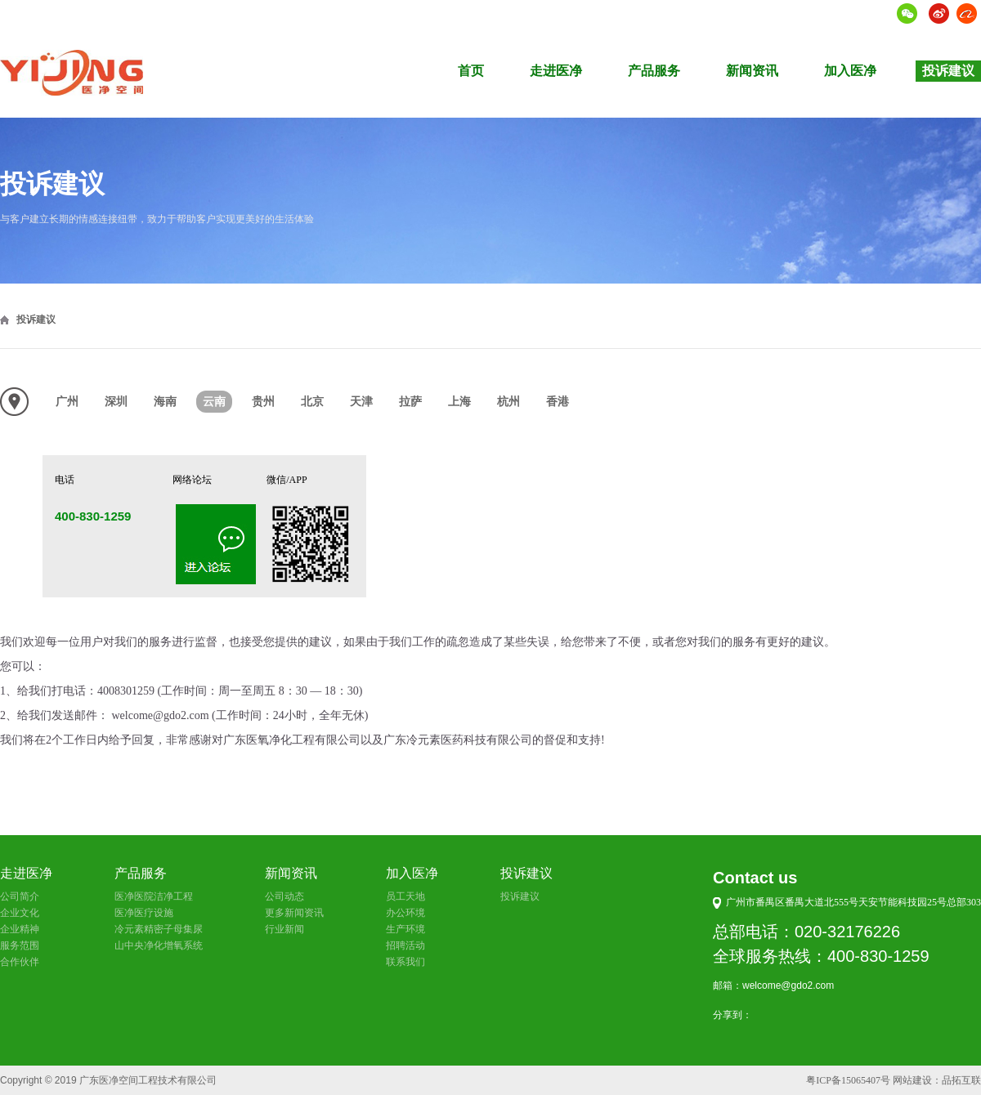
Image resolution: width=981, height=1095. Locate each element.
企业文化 (19, 912)
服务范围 (19, 945)
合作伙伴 (19, 962)
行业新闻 (284, 929)
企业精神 (19, 929)
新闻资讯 (752, 71)
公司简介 (19, 896)
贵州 (263, 402)
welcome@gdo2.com (788, 985)
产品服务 (654, 71)
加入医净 (850, 71)
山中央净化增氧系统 (158, 945)
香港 (557, 402)
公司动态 (284, 896)
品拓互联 (961, 1080)
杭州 (508, 402)
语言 (875, 14)
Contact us (755, 878)
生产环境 (405, 929)
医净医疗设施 (143, 912)
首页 (471, 71)
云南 (214, 402)
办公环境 (405, 912)
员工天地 (405, 896)
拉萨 (410, 402)
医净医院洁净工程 (153, 896)
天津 (361, 402)
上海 (459, 402)
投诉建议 (948, 71)
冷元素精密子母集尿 (158, 929)
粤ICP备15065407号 (848, 1080)
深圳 (116, 402)
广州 (67, 402)
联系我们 (405, 962)
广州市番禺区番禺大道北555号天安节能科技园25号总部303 (853, 902)
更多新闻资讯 (294, 912)
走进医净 (556, 71)
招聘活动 (405, 945)
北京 (312, 402)
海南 (165, 402)
